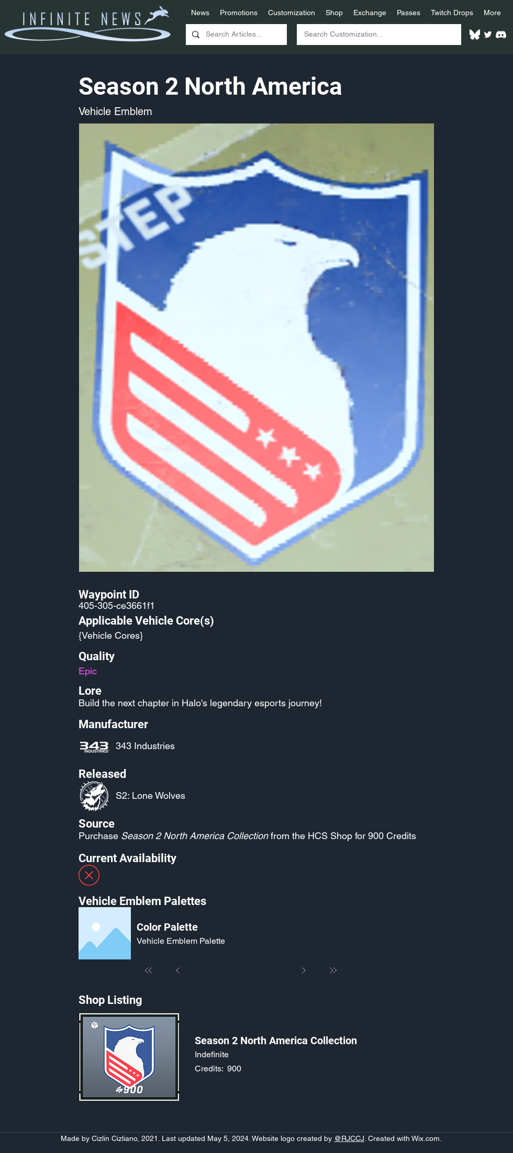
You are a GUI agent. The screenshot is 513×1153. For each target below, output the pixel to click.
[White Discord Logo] (501, 34)
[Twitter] (488, 34)
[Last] (332, 970)
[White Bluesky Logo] (475, 34)
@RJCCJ (349, 1138)
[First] (148, 970)
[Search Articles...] (235, 34)
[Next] (303, 970)
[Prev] (178, 970)
